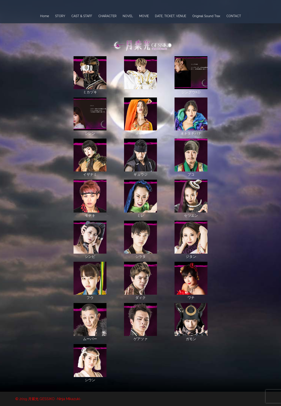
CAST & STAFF (81, 16)
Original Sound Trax (206, 16)
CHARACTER (107, 16)
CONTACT (233, 16)
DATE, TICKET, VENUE (170, 16)
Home (44, 16)
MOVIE (144, 16)
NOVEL (128, 16)
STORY (60, 16)
